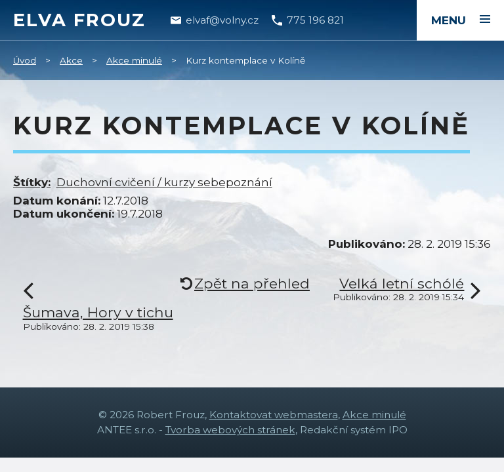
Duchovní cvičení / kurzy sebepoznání (164, 182)
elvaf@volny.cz (222, 20)
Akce (71, 60)
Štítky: (32, 182)
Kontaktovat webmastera (273, 414)
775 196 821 (315, 20)
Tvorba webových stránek (230, 429)
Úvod (24, 60)
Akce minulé (134, 60)
